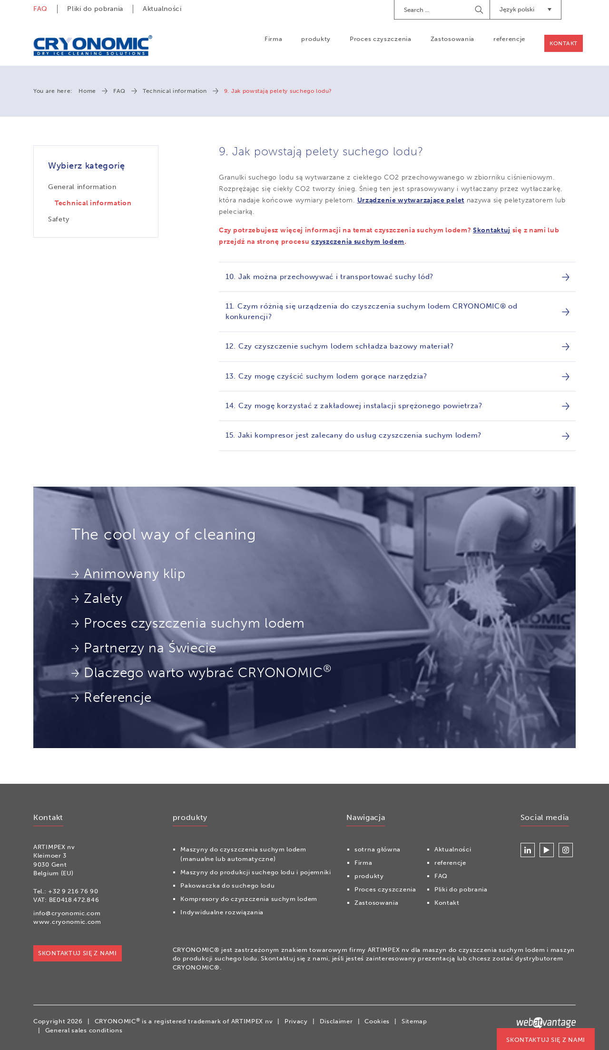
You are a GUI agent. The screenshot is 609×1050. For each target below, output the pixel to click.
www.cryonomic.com (67, 921)
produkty (316, 38)
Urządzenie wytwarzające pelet (410, 200)
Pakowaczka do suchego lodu (227, 885)
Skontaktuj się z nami (545, 1039)
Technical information (175, 91)
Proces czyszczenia (381, 38)
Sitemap (414, 1021)
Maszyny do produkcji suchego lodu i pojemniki (255, 872)
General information (82, 187)
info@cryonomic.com (67, 913)
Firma (274, 38)
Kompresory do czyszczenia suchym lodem (248, 898)
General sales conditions (84, 1030)
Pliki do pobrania (95, 9)
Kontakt (564, 43)
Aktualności (162, 9)
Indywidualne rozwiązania (222, 912)
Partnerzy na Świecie (143, 648)
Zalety (96, 598)
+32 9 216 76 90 (73, 891)
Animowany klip (128, 573)
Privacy (296, 1021)
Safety (58, 219)
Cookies (377, 1021)
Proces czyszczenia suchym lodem (188, 623)
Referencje (111, 697)
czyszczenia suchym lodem (357, 242)
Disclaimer (336, 1021)
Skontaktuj (492, 230)
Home (87, 91)
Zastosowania (452, 38)
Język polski (525, 9)
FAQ (40, 9)
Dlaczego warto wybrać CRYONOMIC (201, 671)
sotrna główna (377, 849)
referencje (509, 38)
